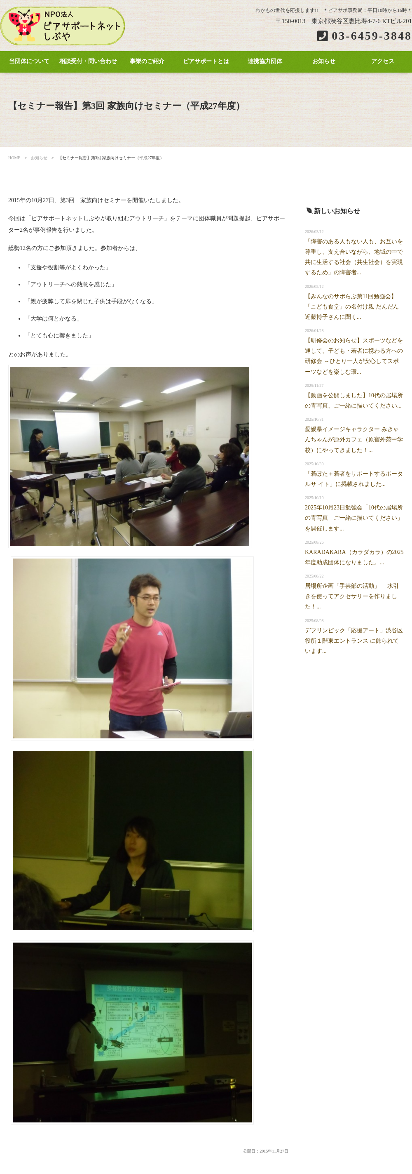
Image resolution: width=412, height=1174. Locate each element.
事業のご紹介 (147, 61)
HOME (14, 158)
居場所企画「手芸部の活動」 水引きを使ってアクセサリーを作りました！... (352, 596)
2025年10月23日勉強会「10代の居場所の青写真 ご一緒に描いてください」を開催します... (354, 517)
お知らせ (323, 61)
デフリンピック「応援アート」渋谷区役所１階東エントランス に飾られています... (354, 640)
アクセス (382, 61)
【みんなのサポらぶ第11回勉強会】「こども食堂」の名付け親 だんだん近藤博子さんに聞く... (352, 306)
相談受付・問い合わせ (88, 61)
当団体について (29, 61)
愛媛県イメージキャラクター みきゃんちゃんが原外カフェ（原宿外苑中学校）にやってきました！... (354, 439)
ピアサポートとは (206, 61)
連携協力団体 (265, 61)
